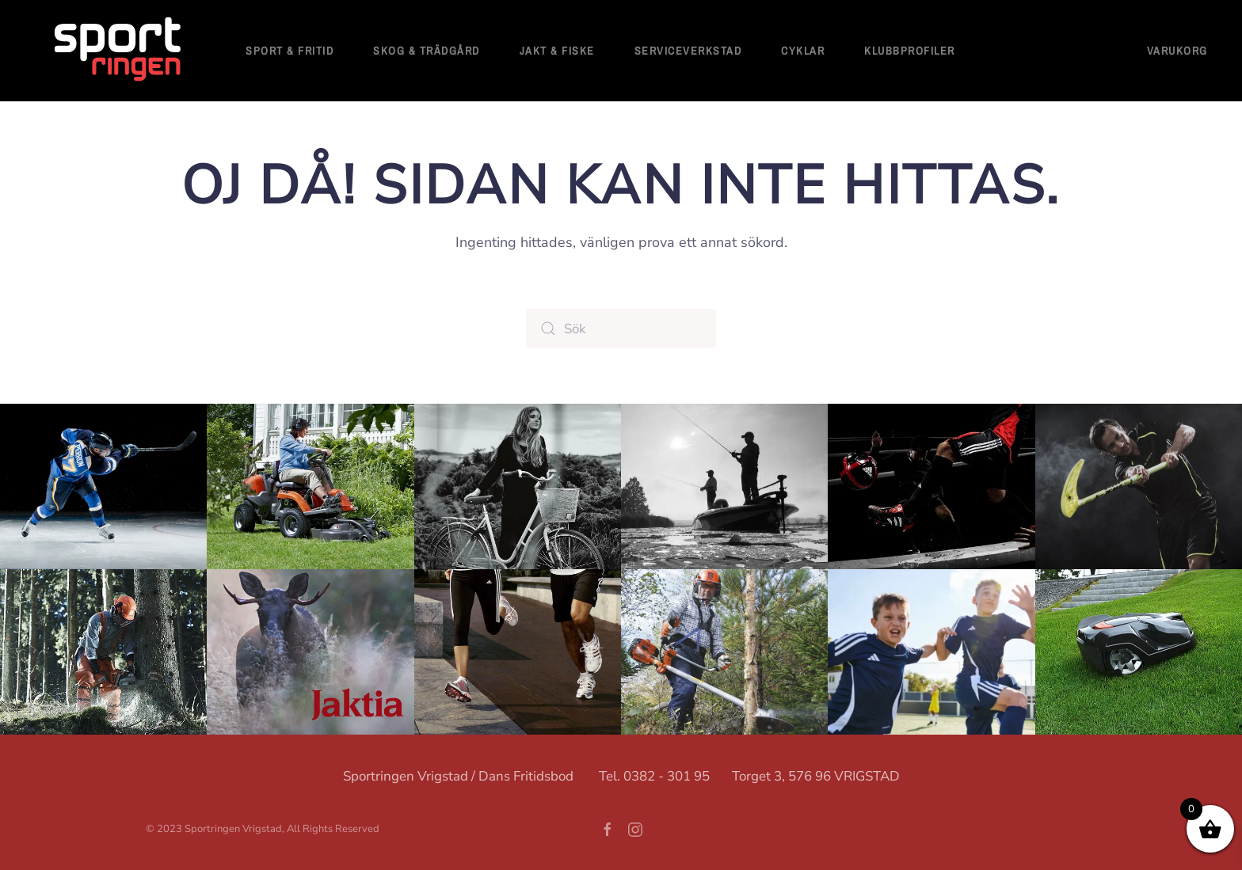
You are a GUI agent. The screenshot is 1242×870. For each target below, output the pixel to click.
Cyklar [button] (803, 51)
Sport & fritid (289, 51)
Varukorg (1177, 51)
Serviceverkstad (688, 51)
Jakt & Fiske (557, 51)
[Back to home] (119, 50)
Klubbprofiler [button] (909, 51)
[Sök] (621, 328)
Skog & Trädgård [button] (426, 51)
